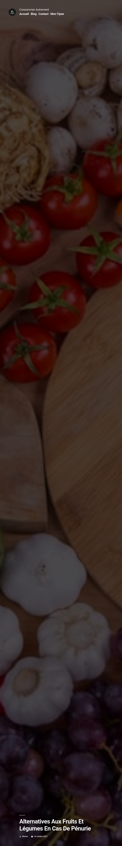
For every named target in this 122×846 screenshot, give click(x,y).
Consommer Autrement (34, 9)
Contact (43, 14)
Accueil (24, 14)
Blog (33, 14)
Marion (25, 836)
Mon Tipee (57, 14)
